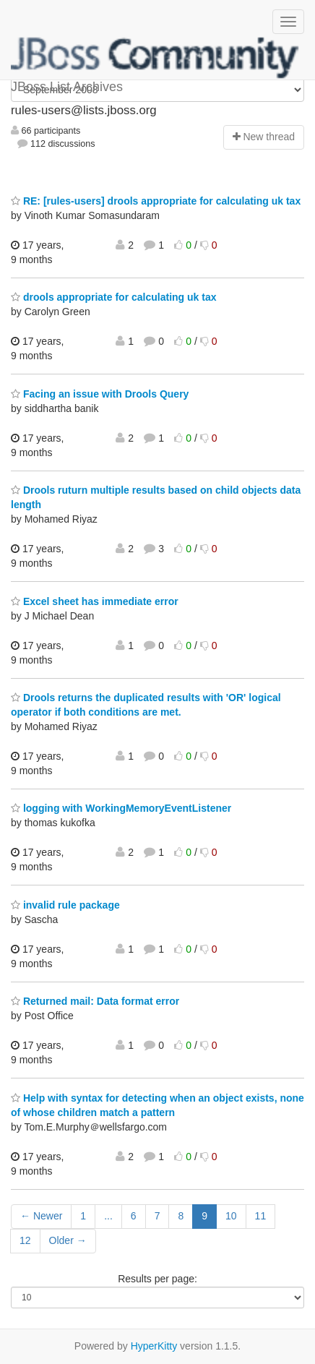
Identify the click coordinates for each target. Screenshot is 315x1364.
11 (261, 1216)
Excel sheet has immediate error (94, 601)
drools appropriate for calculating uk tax (114, 297)
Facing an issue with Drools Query (100, 394)
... (108, 1216)
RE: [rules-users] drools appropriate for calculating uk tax (156, 201)
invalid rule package (65, 905)
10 (231, 1216)
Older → (68, 1240)
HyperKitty (154, 1346)
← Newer (41, 1216)
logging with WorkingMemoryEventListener (121, 808)
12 (25, 1240)
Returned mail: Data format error (95, 1001)
